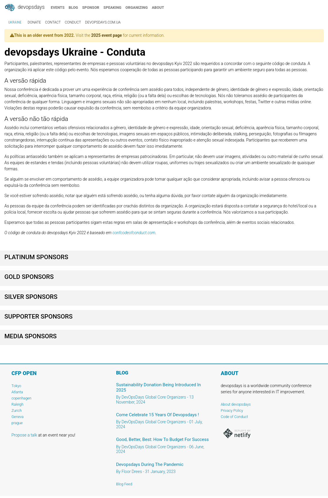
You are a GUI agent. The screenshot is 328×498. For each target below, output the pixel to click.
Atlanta (17, 392)
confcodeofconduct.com (134, 232)
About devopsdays (236, 404)
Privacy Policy (232, 410)
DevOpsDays (24, 7)
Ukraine (14, 22)
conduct (73, 22)
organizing (136, 7)
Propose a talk (24, 435)
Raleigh (17, 404)
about (158, 7)
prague (17, 423)
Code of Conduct (234, 416)
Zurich (16, 410)
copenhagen (21, 398)
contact (53, 22)
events (58, 7)
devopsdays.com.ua (103, 22)
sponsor (90, 7)
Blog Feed (124, 484)
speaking (112, 7)
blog (73, 7)
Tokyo (16, 386)
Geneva (17, 416)
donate (34, 22)
